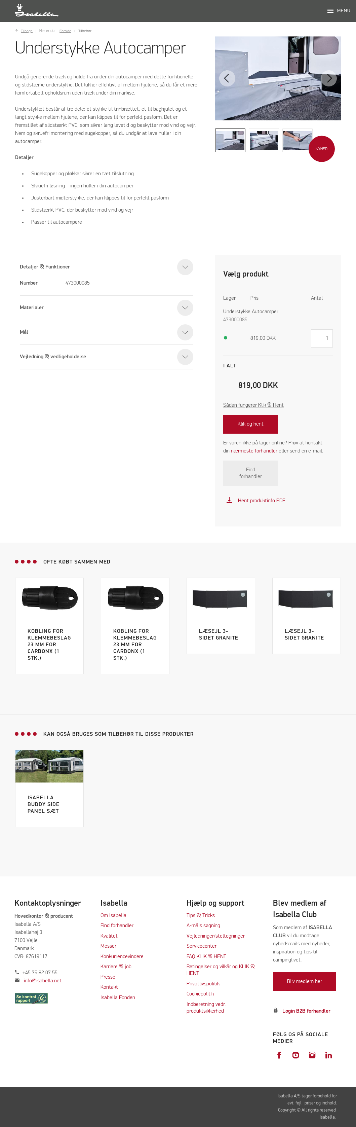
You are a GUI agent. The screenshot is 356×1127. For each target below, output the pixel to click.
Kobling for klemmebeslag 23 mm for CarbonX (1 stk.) (49, 645)
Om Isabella (113, 915)
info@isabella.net (43, 981)
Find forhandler (250, 473)
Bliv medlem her (304, 981)
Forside (65, 31)
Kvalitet (109, 936)
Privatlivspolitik (203, 984)
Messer (108, 946)
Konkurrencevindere (122, 956)
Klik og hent (251, 424)
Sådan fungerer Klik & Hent (253, 405)
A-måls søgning (203, 926)
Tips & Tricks (201, 915)
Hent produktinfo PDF (255, 501)
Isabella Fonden (118, 998)
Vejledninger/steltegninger (216, 936)
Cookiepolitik (200, 994)
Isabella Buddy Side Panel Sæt (44, 804)
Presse (108, 977)
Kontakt (109, 987)
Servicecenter (201, 946)
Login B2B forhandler (306, 1011)
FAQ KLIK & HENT (206, 956)
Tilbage (27, 31)
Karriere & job (116, 967)
